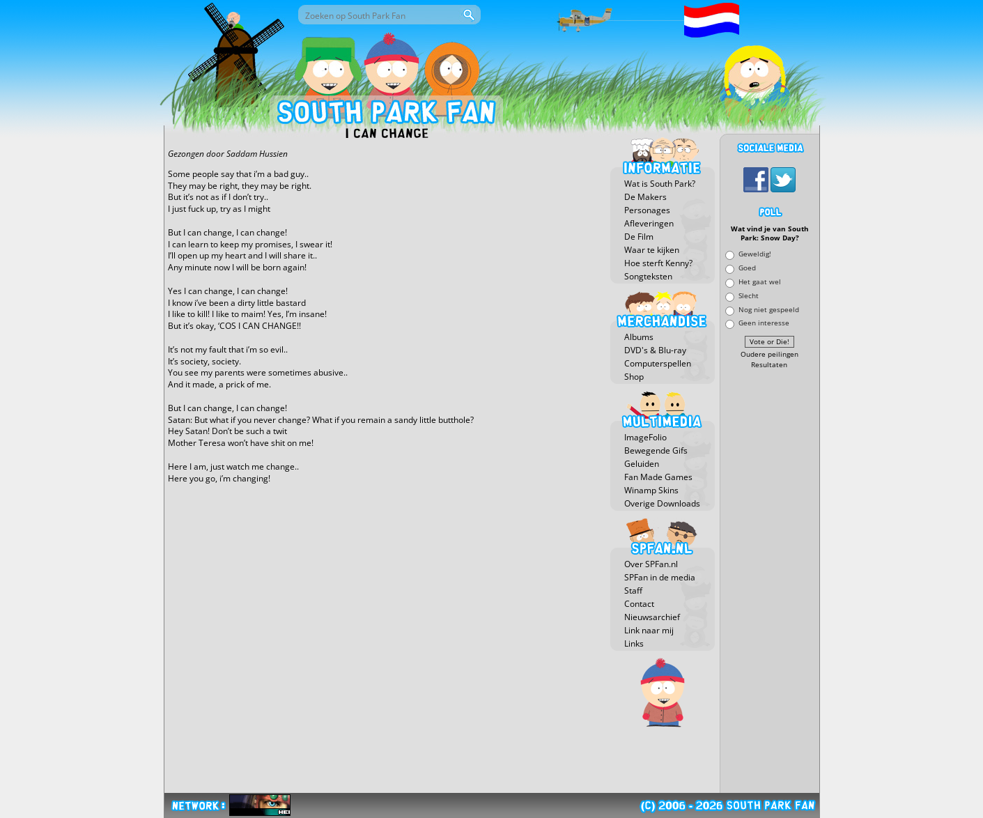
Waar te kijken (651, 250)
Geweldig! (754, 253)
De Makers (645, 197)
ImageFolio (645, 437)
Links (634, 643)
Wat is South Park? (659, 184)
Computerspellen (657, 363)
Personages (647, 210)
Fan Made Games (658, 477)
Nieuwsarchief (652, 617)
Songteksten (648, 276)
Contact (639, 604)
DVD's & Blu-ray (655, 350)
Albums (638, 337)
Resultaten (769, 364)
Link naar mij (649, 630)
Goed (747, 267)
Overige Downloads (662, 503)
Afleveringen (649, 223)
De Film (638, 236)
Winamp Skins (651, 490)
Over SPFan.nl (651, 564)
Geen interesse (763, 322)
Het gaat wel (759, 281)
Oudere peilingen (769, 354)
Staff (633, 590)
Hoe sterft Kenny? (658, 263)
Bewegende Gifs (656, 450)
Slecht (748, 295)
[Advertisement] (770, 582)
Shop (634, 377)
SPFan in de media (659, 577)
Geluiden (641, 464)
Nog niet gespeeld (768, 309)
